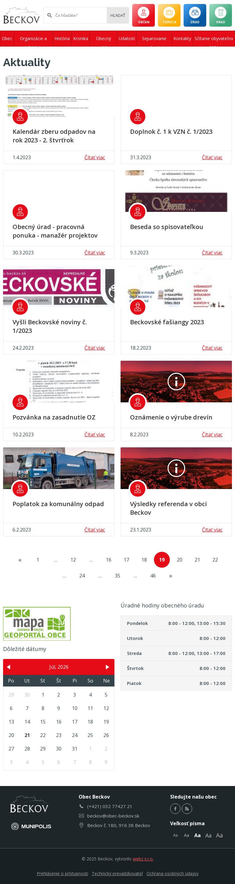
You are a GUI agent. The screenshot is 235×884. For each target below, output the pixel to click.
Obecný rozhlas (103, 41)
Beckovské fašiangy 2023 (167, 322)
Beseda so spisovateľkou (166, 227)
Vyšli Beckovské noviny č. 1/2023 (50, 326)
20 (179, 559)
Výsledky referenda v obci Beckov (168, 508)
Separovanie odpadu (154, 41)
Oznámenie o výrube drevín (171, 417)
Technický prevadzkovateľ (117, 873)
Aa (175, 835)
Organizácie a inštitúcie (33, 41)
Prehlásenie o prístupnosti (62, 873)
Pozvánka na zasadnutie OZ (54, 417)
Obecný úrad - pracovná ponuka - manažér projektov (55, 231)
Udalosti (127, 38)
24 (82, 575)
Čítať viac (94, 157)
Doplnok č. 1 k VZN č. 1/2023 (171, 131)
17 (126, 559)
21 (197, 559)
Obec (7, 38)
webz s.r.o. (143, 859)
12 (73, 559)
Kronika (80, 38)
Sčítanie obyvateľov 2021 (214, 41)
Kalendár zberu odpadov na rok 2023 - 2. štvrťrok (54, 135)
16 (108, 559)
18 (144, 559)
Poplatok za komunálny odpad (58, 504)
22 (215, 559)
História (62, 38)
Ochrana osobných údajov (173, 873)
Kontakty (182, 38)
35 (117, 575)
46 (153, 575)
